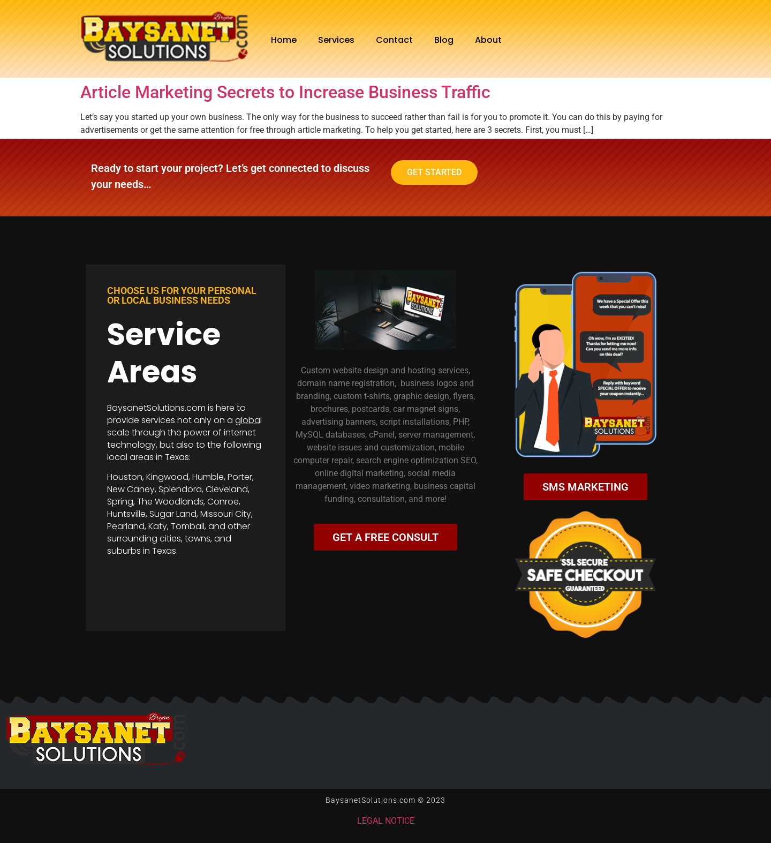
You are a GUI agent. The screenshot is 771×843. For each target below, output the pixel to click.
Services (336, 40)
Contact (394, 40)
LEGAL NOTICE (385, 821)
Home (284, 40)
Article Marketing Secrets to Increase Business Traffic (285, 92)
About (488, 40)
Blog (443, 40)
